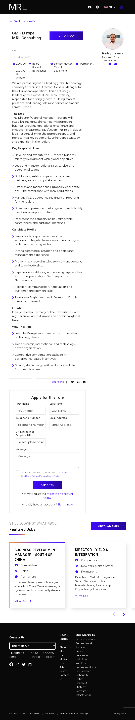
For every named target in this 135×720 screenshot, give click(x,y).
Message (21, 449)
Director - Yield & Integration (91, 552)
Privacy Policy (38, 476)
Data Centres (83, 659)
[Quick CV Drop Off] (90, 7)
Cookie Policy (53, 476)
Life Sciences (83, 671)
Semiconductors (85, 639)
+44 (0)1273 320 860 (42, 652)
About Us (65, 647)
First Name (22, 403)
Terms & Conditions (69, 713)
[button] (123, 614)
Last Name (56, 403)
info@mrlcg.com (44, 656)
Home (63, 643)
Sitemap (83, 713)
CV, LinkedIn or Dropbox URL (25, 433)
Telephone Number (28, 417)
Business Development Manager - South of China (36, 555)
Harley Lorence (112, 53)
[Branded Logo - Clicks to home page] (18, 7)
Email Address (58, 417)
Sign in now (65, 504)
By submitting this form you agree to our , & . (44, 474)
